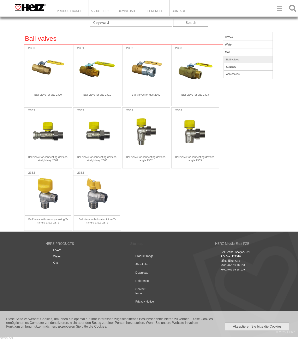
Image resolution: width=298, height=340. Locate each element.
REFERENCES (153, 11)
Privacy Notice (144, 301)
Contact (179, 11)
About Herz (142, 264)
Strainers (231, 66)
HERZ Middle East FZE (232, 243)
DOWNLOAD (126, 11)
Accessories (233, 74)
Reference (142, 280)
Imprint (139, 293)
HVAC (229, 36)
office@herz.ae (230, 260)
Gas (227, 52)
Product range (144, 256)
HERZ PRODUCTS (60, 243)
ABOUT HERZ (100, 11)
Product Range (69, 11)
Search (191, 22)
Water (229, 44)
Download (141, 272)
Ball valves (232, 59)
